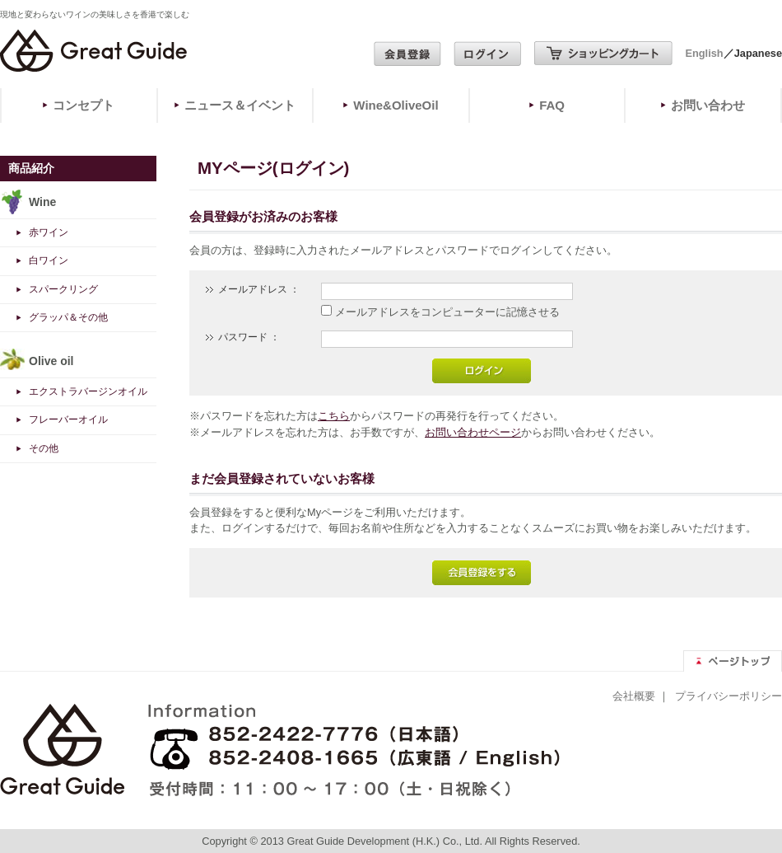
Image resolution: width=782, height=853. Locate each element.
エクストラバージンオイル (88, 391)
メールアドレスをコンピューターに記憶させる (447, 312)
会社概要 (633, 696)
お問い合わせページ (473, 432)
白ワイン (48, 260)
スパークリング (63, 289)
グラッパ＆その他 (68, 317)
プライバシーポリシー (728, 696)
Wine (42, 202)
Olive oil (51, 361)
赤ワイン (48, 232)
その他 (43, 448)
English (704, 53)
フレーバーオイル (68, 419)
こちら (334, 416)
